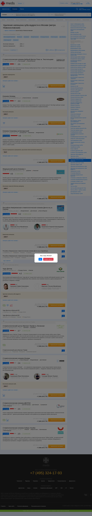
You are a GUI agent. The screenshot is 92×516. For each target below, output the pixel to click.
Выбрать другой (48, 259)
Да (40, 259)
